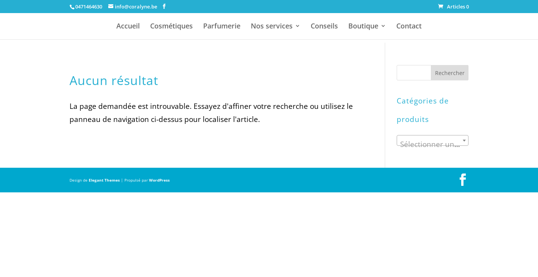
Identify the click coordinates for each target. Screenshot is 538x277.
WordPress (159, 180)
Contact (409, 26)
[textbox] (432, 144)
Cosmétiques (171, 26)
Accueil (128, 26)
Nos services (272, 26)
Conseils (324, 26)
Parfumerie (221, 26)
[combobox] (432, 140)
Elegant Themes (104, 180)
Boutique (363, 26)
